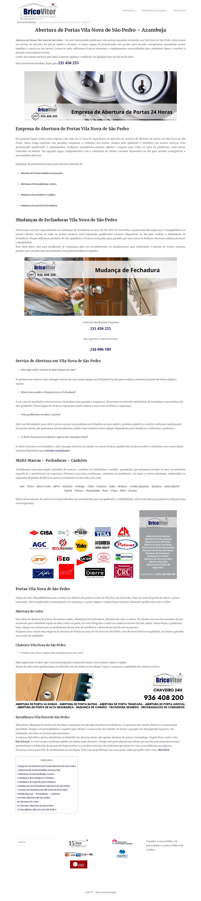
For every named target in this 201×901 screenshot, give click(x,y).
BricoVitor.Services (26, 22)
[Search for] (35, 842)
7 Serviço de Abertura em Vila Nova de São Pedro (42, 789)
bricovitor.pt (23, 741)
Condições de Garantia (154, 10)
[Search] (51, 841)
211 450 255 (68, 63)
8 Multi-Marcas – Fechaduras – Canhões (38, 793)
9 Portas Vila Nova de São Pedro (33, 797)
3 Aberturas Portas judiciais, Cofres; (36, 774)
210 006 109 (100, 349)
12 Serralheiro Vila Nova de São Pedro (37, 809)
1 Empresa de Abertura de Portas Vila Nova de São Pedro (46, 766)
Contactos (180, 10)
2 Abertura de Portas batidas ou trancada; (38, 770)
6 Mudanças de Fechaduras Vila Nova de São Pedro (43, 786)
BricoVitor (129, 10)
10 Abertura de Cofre (28, 801)
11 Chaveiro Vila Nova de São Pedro (35, 805)
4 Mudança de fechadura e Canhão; (35, 778)
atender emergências (57, 450)
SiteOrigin (111, 892)
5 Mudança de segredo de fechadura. (36, 782)
